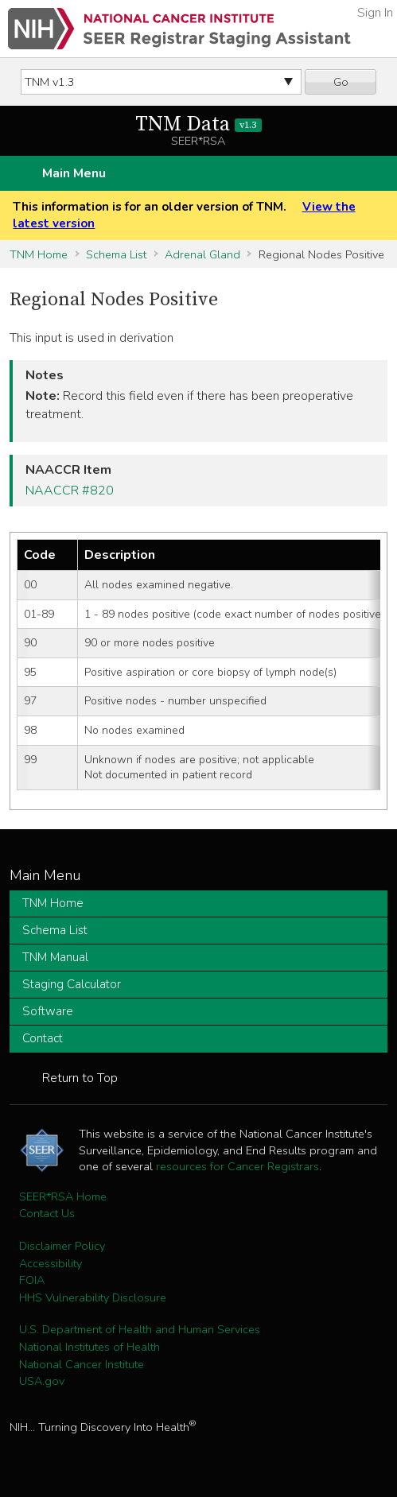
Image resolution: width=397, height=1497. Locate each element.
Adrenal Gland (202, 254)
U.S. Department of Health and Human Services (139, 1329)
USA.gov (41, 1381)
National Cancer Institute (81, 1364)
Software (47, 1011)
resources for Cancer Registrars (237, 1166)
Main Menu (74, 173)
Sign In (375, 12)
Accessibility (50, 1263)
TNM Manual (55, 957)
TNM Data (198, 124)
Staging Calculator (71, 984)
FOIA (32, 1280)
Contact (42, 1038)
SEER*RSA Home (63, 1196)
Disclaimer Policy (62, 1246)
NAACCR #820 (69, 490)
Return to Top (80, 1078)
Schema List (116, 254)
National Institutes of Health (89, 1347)
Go (340, 82)
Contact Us (47, 1213)
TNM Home (39, 254)
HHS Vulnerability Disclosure (92, 1297)
